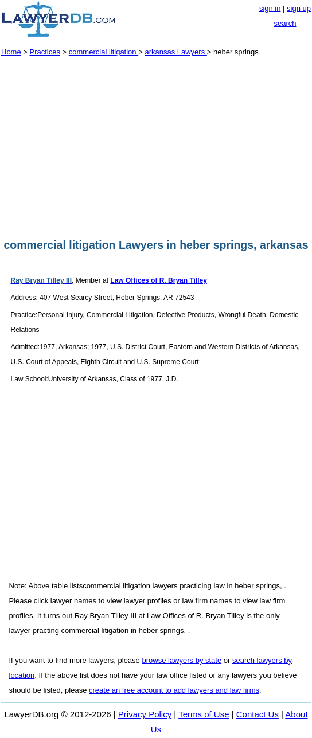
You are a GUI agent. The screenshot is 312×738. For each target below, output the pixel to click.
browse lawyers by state (181, 660)
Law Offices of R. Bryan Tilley (158, 280)
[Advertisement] (156, 148)
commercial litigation (103, 52)
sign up (299, 8)
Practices (45, 52)
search (285, 23)
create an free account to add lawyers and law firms (174, 690)
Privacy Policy (144, 714)
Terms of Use (203, 714)
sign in (270, 8)
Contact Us (257, 714)
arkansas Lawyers (175, 52)
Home (11, 52)
